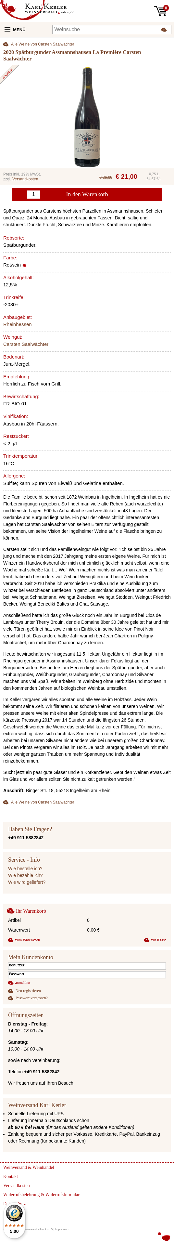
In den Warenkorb (87, 194)
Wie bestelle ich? (25, 868)
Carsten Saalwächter (25, 344)
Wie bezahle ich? (25, 875)
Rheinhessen (17, 324)
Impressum (62, 1229)
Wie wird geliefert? (26, 882)
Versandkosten (25, 179)
